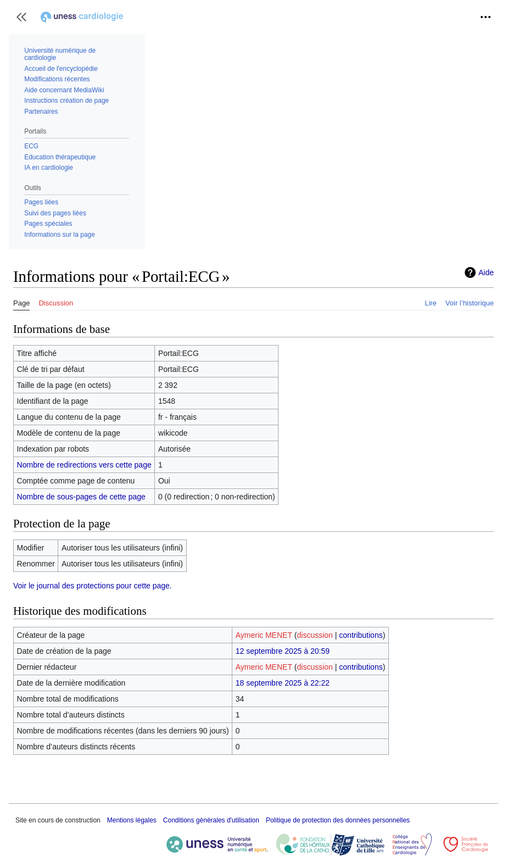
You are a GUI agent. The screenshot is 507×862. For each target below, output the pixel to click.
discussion (315, 635)
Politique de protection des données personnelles (338, 820)
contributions (360, 635)
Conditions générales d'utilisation (211, 820)
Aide (486, 272)
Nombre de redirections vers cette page (84, 464)
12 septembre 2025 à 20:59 (283, 651)
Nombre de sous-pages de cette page (81, 496)
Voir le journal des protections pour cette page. (92, 585)
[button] (21, 17)
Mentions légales (132, 820)
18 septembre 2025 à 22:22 (283, 683)
